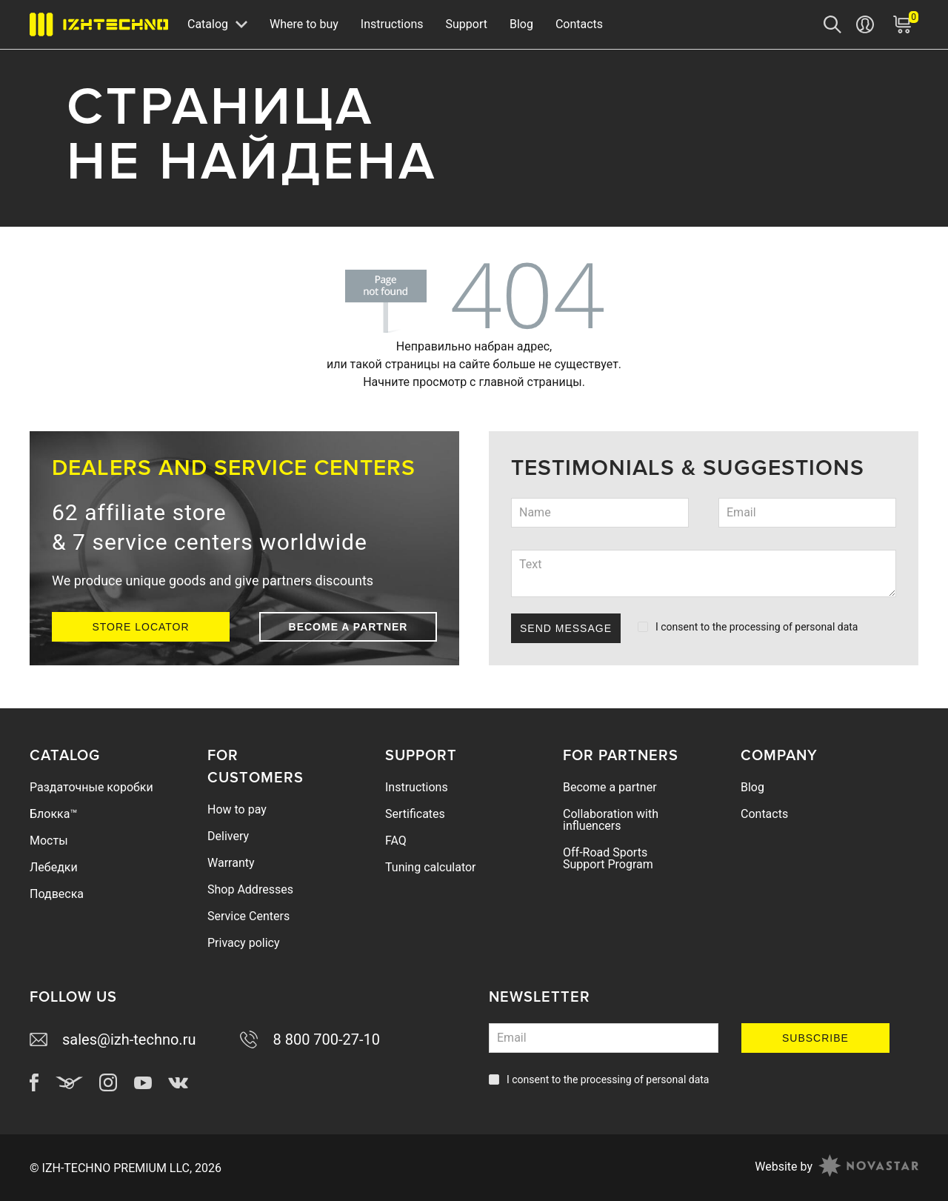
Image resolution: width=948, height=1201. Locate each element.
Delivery (228, 836)
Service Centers (248, 916)
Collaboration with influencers (610, 820)
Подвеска (57, 894)
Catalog (65, 756)
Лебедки (54, 867)
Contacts (579, 24)
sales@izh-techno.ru (113, 1039)
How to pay (237, 809)
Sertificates (415, 814)
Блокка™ (53, 814)
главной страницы (529, 382)
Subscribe (815, 1038)
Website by (836, 1167)
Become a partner (348, 627)
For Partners (620, 756)
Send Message (566, 628)
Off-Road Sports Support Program (608, 858)
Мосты (49, 841)
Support (466, 24)
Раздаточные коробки (91, 787)
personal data (826, 627)
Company (779, 756)
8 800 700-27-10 (310, 1039)
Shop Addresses (250, 889)
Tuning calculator (430, 867)
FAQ (396, 841)
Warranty (231, 863)
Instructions (392, 24)
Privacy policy (243, 943)
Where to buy (304, 24)
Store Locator (140, 627)
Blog (521, 24)
